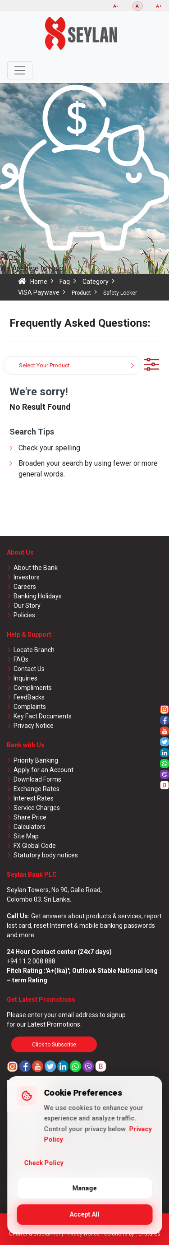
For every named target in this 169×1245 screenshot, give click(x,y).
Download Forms (37, 779)
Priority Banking (36, 760)
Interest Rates (34, 798)
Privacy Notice (34, 725)
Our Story (27, 605)
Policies (24, 615)
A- (116, 6)
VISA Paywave (38, 292)
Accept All (85, 1214)
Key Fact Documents (43, 716)
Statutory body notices (46, 855)
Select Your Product (44, 365)
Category (95, 281)
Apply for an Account (43, 769)
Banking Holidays (38, 596)
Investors (27, 577)
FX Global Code (35, 845)
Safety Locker (120, 293)
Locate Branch (34, 649)
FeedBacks (29, 697)
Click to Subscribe (54, 1044)
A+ (159, 6)
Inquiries (25, 678)
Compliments (33, 687)
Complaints (30, 706)
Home (38, 281)
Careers (25, 586)
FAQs (21, 659)
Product (81, 293)
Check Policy (43, 1162)
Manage (85, 1188)
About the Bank (36, 567)
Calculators (30, 826)
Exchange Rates (36, 788)
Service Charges (37, 807)
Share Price (30, 817)
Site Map (26, 836)
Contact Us (29, 668)
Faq (64, 281)
